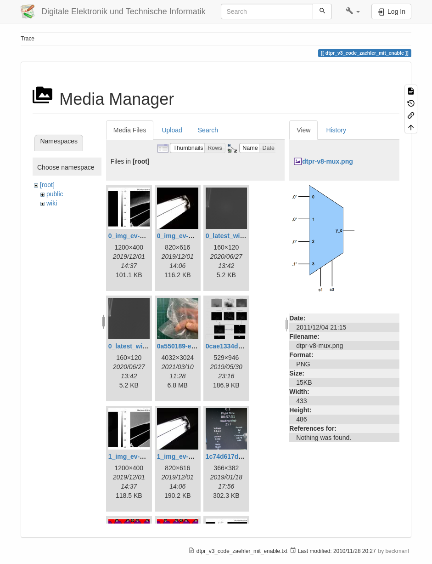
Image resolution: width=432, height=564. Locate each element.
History (336, 130)
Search (208, 130)
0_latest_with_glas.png (241, 235)
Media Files (129, 130)
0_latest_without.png (140, 346)
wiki (51, 203)
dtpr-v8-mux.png (327, 161)
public (54, 194)
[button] (353, 11)
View (303, 130)
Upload (172, 130)
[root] (47, 184)
